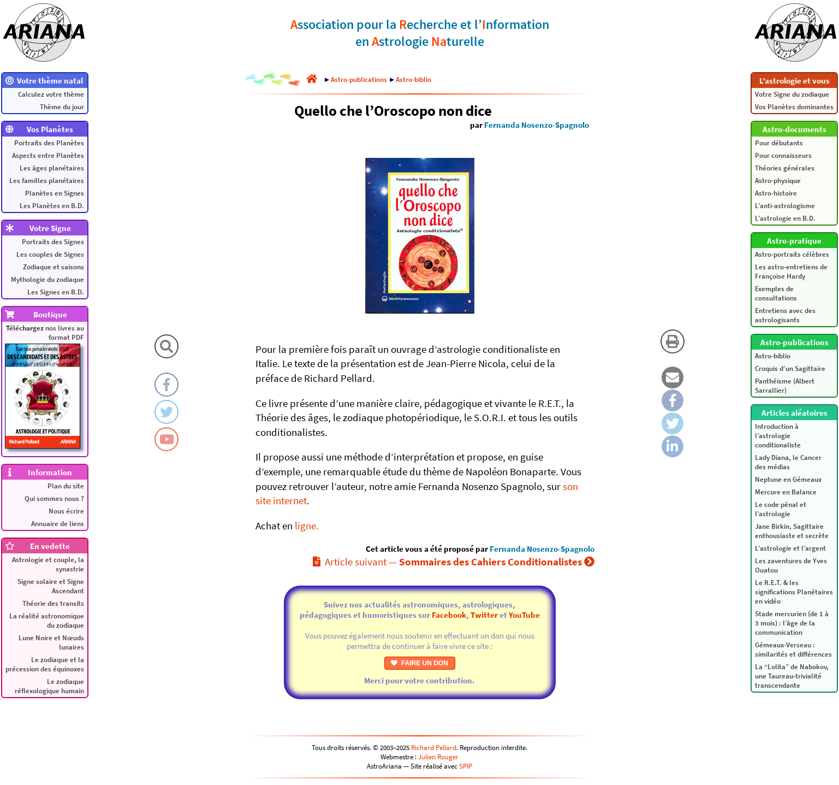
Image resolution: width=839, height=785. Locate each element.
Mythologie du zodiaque (47, 279)
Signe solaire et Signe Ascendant (50, 586)
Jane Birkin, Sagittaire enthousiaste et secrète (792, 531)
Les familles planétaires (46, 180)
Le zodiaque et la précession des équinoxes (44, 664)
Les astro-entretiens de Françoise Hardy (791, 271)
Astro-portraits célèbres (792, 254)
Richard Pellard (433, 747)
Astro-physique (778, 180)
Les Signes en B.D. (55, 292)
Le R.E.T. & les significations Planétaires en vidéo (794, 592)
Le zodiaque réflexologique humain (49, 686)
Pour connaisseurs (783, 155)
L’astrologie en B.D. (785, 218)
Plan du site (65, 486)
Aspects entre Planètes (48, 155)
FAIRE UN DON (419, 663)
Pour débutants (779, 142)
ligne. (307, 525)
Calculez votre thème (51, 94)
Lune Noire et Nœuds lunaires (51, 642)
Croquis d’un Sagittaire (790, 368)
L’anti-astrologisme (785, 205)
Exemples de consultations (776, 293)
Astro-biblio (772, 356)
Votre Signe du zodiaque (792, 94)
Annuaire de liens (57, 523)
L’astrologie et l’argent (790, 548)
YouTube (524, 615)
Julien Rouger (438, 757)
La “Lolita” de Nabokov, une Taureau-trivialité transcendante (792, 676)
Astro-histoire (776, 193)
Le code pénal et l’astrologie (780, 509)
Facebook (449, 615)
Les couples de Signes (50, 254)
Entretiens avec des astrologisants (785, 315)
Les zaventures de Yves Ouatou (791, 565)
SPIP (465, 766)
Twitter (484, 615)
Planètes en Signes (54, 193)
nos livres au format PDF (44, 385)
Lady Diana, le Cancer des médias (788, 462)
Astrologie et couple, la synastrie (48, 564)
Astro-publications (359, 79)
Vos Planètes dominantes (794, 106)
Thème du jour (62, 106)
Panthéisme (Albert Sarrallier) (784, 385)
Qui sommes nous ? (54, 498)
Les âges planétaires (52, 168)
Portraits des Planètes (49, 142)
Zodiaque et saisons (53, 266)
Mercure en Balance (786, 492)
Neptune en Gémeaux (788, 479)
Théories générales (784, 168)
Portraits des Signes (53, 241)
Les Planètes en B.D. (52, 205)
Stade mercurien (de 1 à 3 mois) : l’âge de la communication (792, 623)
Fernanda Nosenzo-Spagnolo (536, 125)
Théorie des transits (53, 603)
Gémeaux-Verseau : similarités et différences (793, 649)
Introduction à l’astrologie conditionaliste (778, 436)
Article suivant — (453, 561)
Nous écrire (66, 511)
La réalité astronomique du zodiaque (46, 620)
